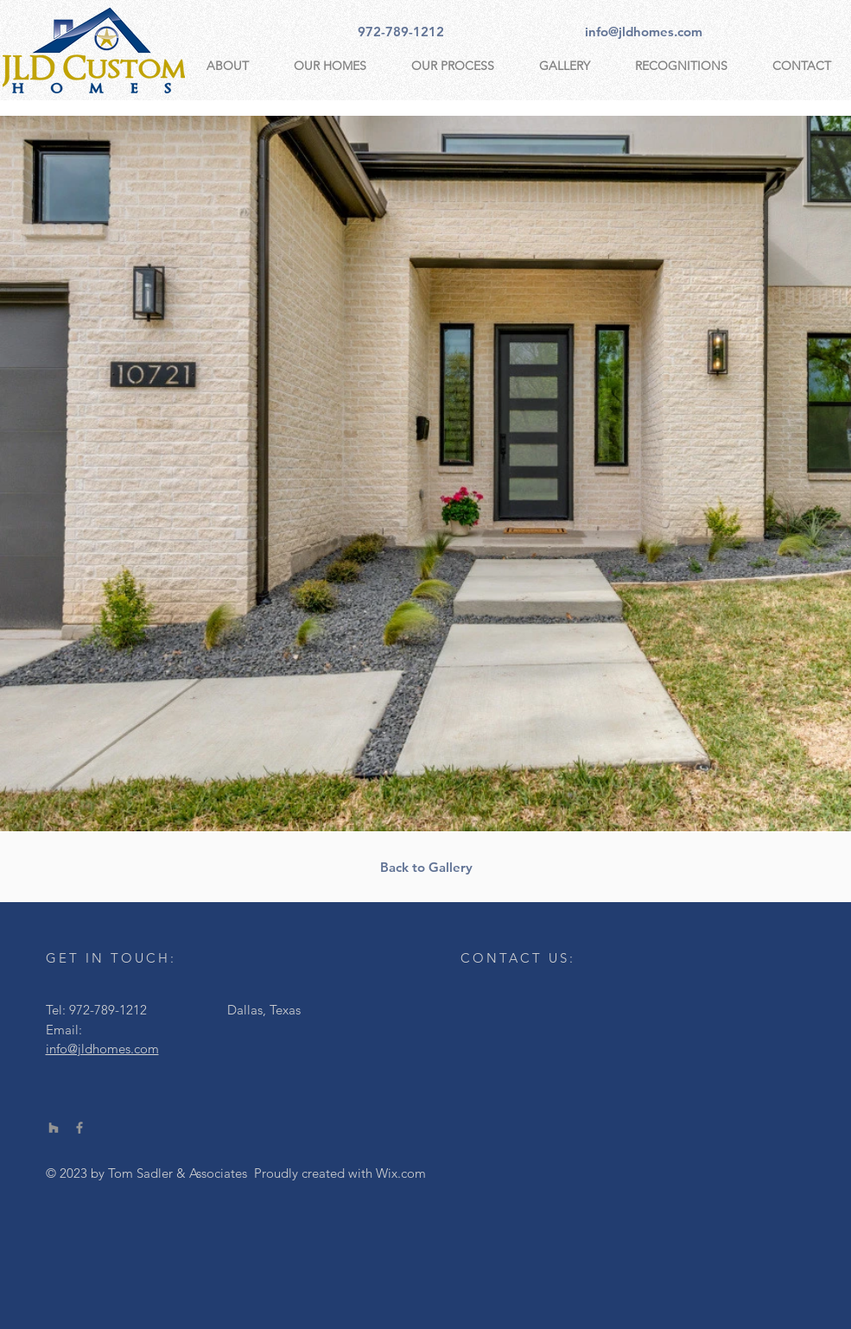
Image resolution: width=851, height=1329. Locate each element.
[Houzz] (53, 1127)
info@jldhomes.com (102, 1048)
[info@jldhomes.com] (643, 31)
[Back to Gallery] (426, 866)
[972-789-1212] (401, 31)
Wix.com (401, 1173)
